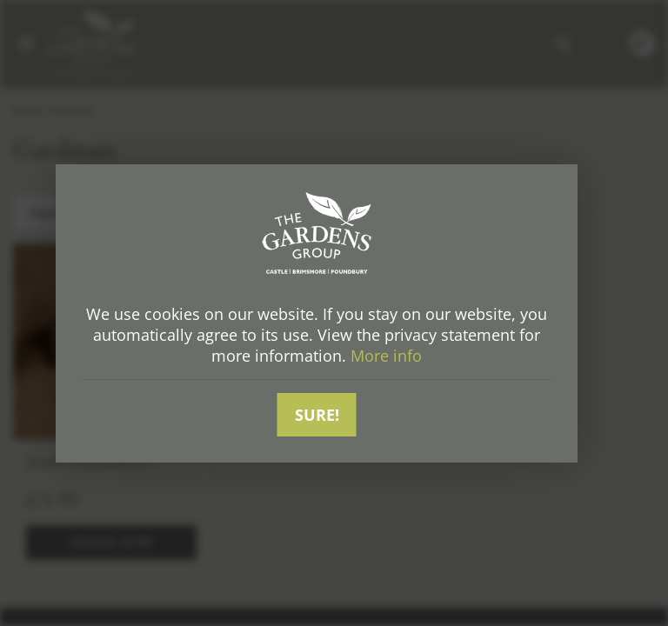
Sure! (317, 414)
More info (386, 355)
